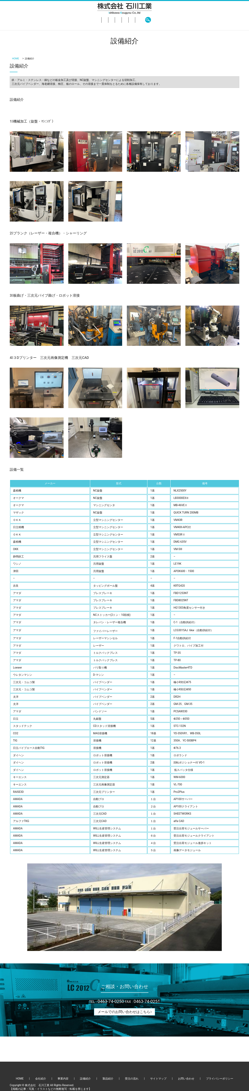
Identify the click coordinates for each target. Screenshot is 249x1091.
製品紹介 (130, 19)
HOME (61, 19)
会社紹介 (77, 19)
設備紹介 (112, 19)
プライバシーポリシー (219, 1078)
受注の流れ (149, 19)
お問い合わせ (171, 19)
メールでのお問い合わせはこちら (124, 1012)
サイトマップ (158, 1078)
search (188, 20)
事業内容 (95, 19)
